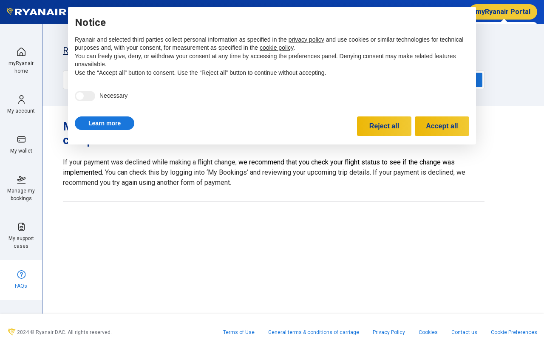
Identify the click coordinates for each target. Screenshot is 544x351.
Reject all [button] (384, 126)
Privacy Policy (389, 332)
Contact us (464, 332)
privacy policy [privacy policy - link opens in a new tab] (306, 39)
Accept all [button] (442, 126)
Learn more (104, 123)
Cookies (428, 332)
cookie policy (276, 47)
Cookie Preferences (514, 332)
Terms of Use (239, 332)
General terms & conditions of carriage (313, 332)
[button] (104, 123)
